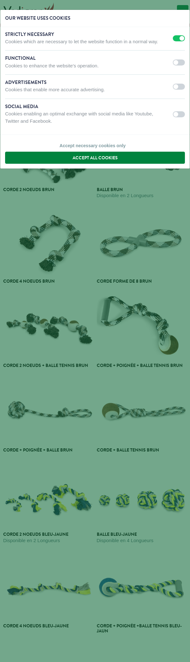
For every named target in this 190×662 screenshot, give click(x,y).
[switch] (179, 38)
